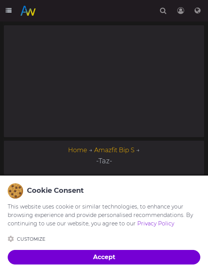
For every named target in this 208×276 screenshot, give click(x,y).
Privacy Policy (155, 223)
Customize (26, 239)
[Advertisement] (104, 81)
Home (77, 150)
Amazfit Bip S (114, 150)
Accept (104, 257)
